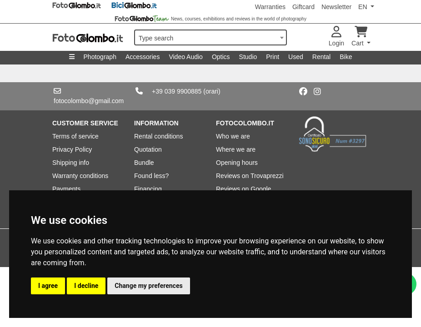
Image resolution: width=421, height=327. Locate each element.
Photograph (100, 56)
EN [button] (363, 6)
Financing (148, 189)
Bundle (144, 162)
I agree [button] (48, 285)
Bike (346, 56)
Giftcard (303, 6)
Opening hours (237, 162)
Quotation (148, 149)
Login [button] (336, 36)
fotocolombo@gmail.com (89, 100)
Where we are (236, 149)
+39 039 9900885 (176, 91)
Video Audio (185, 56)
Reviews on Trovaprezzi (250, 175)
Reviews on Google (243, 189)
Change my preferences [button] (148, 285)
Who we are (233, 136)
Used (295, 56)
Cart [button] (359, 36)
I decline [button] (86, 285)
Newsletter (336, 6)
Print (272, 56)
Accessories (142, 56)
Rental (321, 56)
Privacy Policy (72, 149)
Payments (66, 189)
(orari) (211, 91)
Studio (248, 56)
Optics (221, 56)
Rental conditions (158, 136)
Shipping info (70, 162)
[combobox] (210, 37)
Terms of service (75, 136)
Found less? (151, 175)
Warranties (270, 6)
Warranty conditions (80, 175)
